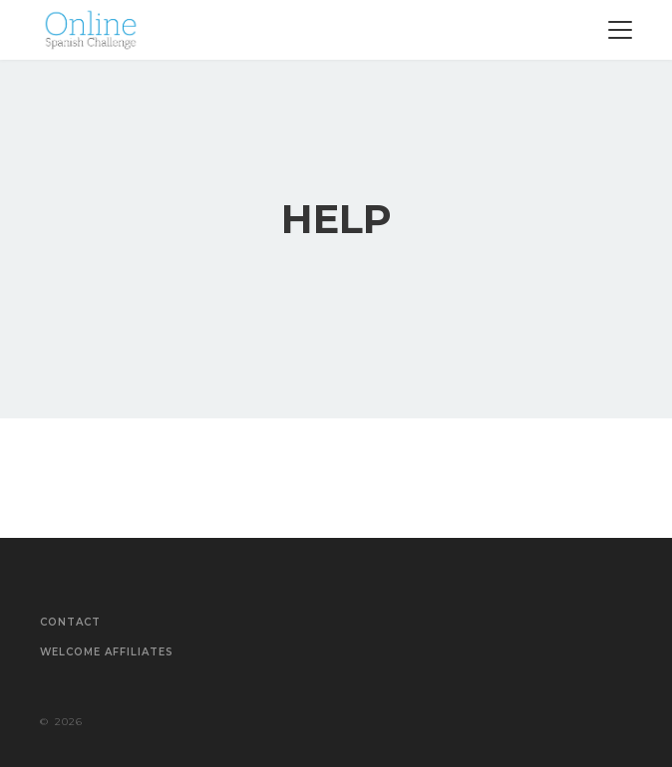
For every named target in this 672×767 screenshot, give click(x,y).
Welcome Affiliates (106, 652)
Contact (70, 623)
